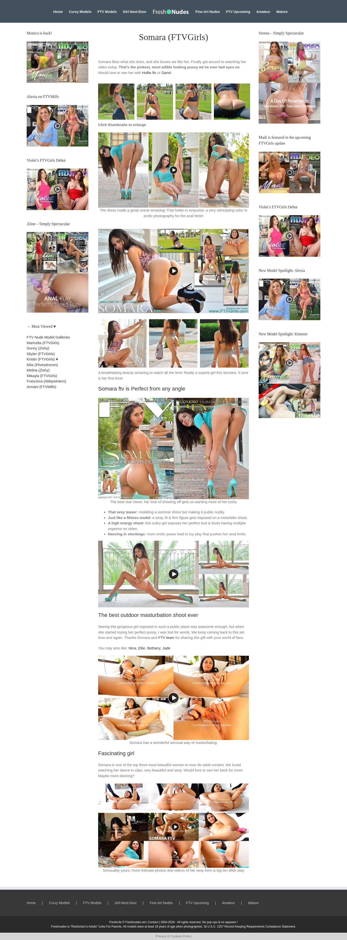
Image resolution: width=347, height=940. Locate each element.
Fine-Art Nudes (161, 903)
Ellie (141, 648)
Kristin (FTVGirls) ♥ (42, 359)
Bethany (153, 648)
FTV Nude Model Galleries (48, 337)
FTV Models (92, 903)
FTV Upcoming (197, 903)
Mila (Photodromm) (42, 365)
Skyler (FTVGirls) (41, 354)
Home (31, 903)
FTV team (166, 637)
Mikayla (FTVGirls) (42, 376)
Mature (253, 903)
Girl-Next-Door (126, 903)
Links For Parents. (110, 926)
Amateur (228, 903)
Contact (153, 922)
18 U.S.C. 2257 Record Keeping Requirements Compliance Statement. (250, 926)
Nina (132, 648)
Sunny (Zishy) (38, 348)
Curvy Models (59, 903)
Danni (166, 73)
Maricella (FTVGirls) (43, 343)
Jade (166, 648)
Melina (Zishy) (38, 370)
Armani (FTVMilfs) (41, 387)
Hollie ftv (149, 73)
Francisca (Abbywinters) (46, 381)
